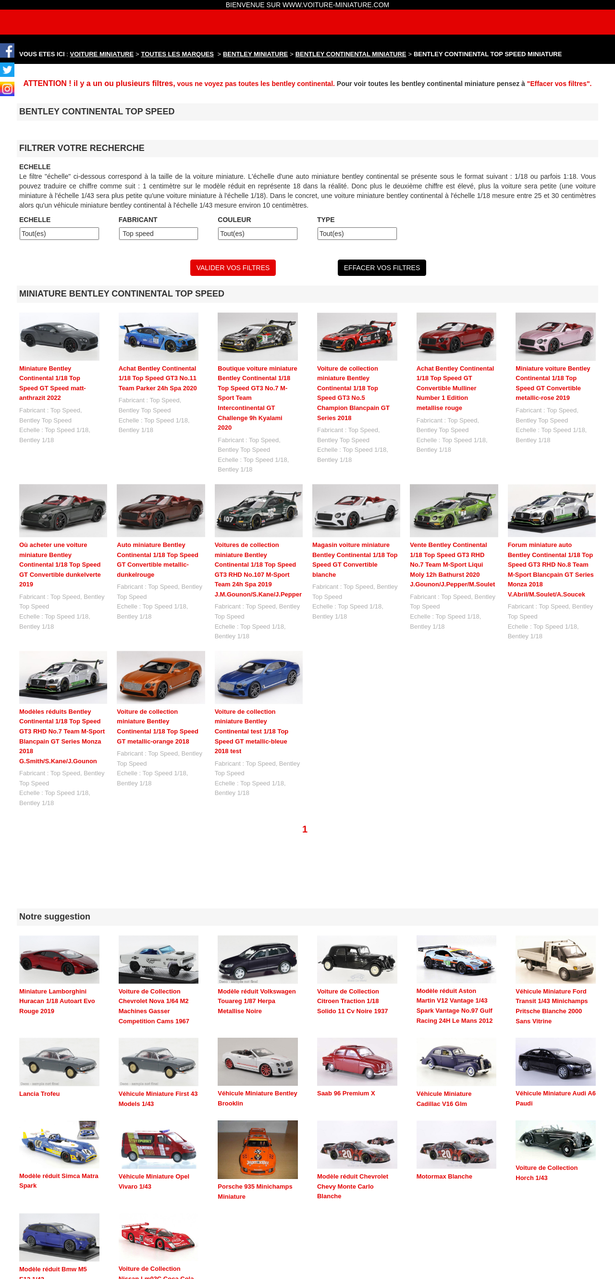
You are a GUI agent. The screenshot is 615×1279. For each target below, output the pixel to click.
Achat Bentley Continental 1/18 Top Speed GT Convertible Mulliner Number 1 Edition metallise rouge (455, 388)
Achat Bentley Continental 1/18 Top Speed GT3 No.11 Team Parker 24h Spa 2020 (158, 378)
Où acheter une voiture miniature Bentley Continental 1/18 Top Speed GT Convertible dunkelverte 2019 (60, 564)
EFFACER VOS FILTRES (382, 268)
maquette (353, 1261)
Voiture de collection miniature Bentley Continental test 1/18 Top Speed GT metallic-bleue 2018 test (252, 731)
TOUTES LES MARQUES (177, 54)
